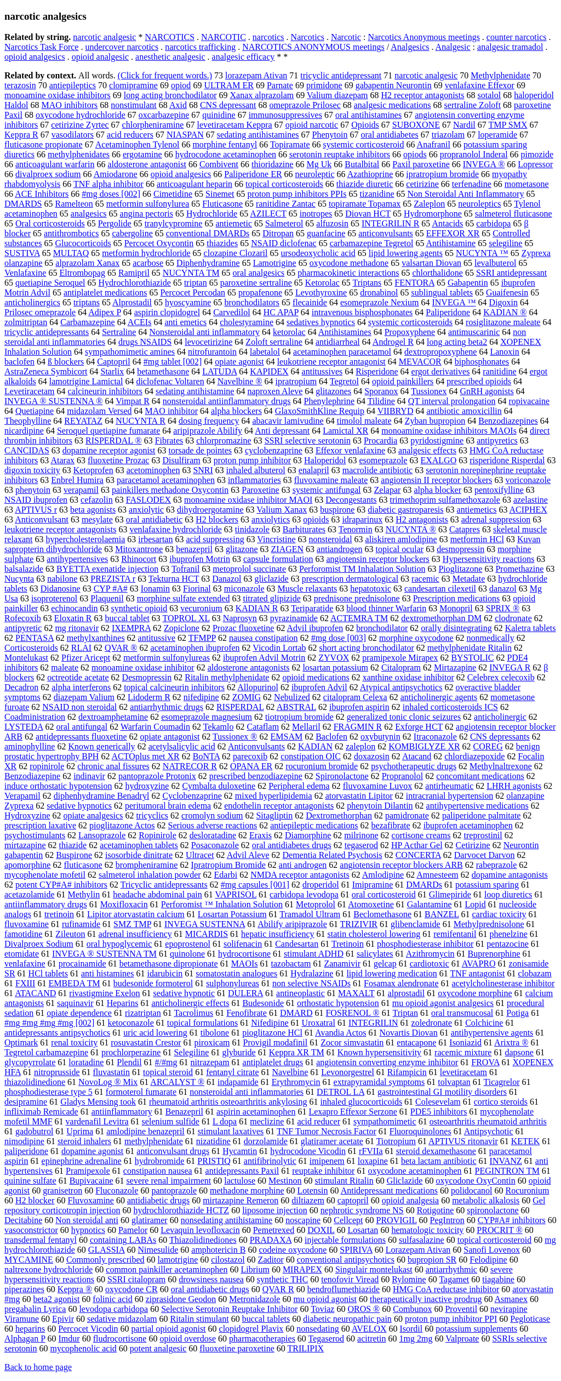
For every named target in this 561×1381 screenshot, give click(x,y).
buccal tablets (266, 1318)
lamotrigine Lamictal (86, 381)
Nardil (464, 124)
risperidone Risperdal (507, 460)
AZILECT (268, 213)
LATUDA (219, 371)
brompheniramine (147, 864)
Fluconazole (116, 1190)
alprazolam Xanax (87, 263)
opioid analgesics (34, 56)
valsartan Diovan (431, 263)
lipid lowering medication (391, 973)
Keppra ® (75, 1289)
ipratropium (296, 381)
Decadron (21, 687)
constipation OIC (310, 756)
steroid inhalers (84, 1141)
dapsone (519, 1052)
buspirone (337, 509)
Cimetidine (172, 193)
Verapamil (22, 795)
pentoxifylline (499, 490)
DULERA (245, 993)
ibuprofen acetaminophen (468, 825)
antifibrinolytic (270, 1161)
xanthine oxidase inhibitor (408, 677)
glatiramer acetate (332, 1141)
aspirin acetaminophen (255, 1111)
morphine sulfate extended (183, 598)
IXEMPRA (131, 628)
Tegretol (344, 381)
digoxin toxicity (32, 470)
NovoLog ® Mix (108, 1082)
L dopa (225, 1121)
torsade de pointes (200, 450)
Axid (178, 105)
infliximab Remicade (41, 1111)
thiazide (73, 845)
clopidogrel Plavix (251, 1328)
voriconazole (528, 480)
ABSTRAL (296, 707)
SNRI (203, 470)
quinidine (218, 115)
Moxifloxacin (124, 904)
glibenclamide (415, 924)
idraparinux (362, 519)
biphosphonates (482, 361)
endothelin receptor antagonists (279, 805)
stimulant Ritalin (344, 1180)
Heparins (123, 1003)
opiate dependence (79, 1013)
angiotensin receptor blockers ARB (401, 864)
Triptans (367, 282)
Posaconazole (215, 845)
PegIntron (447, 1220)
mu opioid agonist (325, 1299)
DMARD (296, 1013)
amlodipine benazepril (145, 1131)
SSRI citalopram (136, 1279)
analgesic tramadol (510, 47)
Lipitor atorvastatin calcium (136, 914)
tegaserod (361, 845)
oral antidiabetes (389, 134)
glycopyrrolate (29, 1062)
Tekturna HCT (173, 578)
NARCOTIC (223, 37)
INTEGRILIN (373, 1022)
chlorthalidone (438, 272)
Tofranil (185, 568)
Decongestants (350, 499)
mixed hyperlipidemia (273, 795)
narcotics (268, 37)
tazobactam (291, 963)
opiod (181, 85)
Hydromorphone (433, 213)
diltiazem (307, 1200)
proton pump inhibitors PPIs (297, 193)
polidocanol (472, 1190)
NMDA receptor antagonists (299, 874)
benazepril (194, 549)
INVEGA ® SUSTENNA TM (104, 953)
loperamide (497, 134)
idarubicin (164, 973)
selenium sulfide (170, 1121)
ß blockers (66, 361)
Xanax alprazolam (262, 95)
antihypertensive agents (492, 1032)
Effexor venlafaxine (350, 450)
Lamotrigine (274, 263)
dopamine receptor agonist (109, 450)
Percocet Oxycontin (159, 243)
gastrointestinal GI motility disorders (442, 1091)
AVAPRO (479, 963)
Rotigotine (435, 1210)
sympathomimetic (384, 1121)
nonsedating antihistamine (227, 1220)
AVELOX (369, 1328)
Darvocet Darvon (484, 855)
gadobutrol (34, 1131)
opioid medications (315, 677)
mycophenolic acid (83, 1348)
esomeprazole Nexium (379, 302)
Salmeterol (284, 223)
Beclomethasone (382, 914)
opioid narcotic (311, 124)
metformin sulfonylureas (166, 657)
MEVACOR (420, 361)
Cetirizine (473, 845)
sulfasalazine (421, 1239)
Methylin (84, 894)
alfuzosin (332, 223)
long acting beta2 (457, 341)
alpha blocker (437, 490)
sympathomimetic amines (130, 351)
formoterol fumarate (141, 1091)
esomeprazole (383, 460)
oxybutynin (380, 736)
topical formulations (202, 1022)
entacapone (416, 1042)
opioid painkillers (402, 381)
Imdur (69, 1338)
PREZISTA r (112, 578)
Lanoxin (504, 351)
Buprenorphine (494, 953)
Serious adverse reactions (212, 825)
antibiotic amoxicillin (463, 411)
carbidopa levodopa (304, 894)
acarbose (148, 263)
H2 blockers (217, 519)
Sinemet (219, 193)
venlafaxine (24, 963)
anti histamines (107, 973)
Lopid (475, 904)
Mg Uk (318, 164)
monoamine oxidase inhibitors (57, 95)
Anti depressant (282, 430)
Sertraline (119, 332)
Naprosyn (240, 618)
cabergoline (132, 233)
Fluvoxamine (91, 1200)
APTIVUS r (36, 509)
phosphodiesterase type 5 (48, 1091)
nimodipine (24, 1141)
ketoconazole (130, 1022)
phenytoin (32, 490)
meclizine (267, 1121)
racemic (425, 578)
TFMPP (202, 638)
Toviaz (322, 1309)
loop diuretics (508, 894)
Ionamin (155, 588)
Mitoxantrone (139, 549)
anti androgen (303, 864)
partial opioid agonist (168, 1328)
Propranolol (402, 776)
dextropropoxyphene (440, 351)
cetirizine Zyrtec (79, 124)
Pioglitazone (460, 568)
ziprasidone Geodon (181, 1299)
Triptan (405, 1013)
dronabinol (379, 292)
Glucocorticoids (83, 243)
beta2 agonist (56, 1299)
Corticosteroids (31, 647)
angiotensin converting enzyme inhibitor (387, 1062)
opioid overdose (187, 1338)
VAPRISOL (235, 894)
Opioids (365, 124)
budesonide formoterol (153, 983)
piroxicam (212, 1042)
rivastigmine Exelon (104, 993)
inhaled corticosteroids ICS (450, 707)
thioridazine (272, 164)
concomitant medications (480, 776)
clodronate (513, 618)
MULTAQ (71, 253)
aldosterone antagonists (249, 667)
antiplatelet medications (105, 292)
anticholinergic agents (439, 697)
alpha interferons (81, 687)
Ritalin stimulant (199, 1318)
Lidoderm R (149, 697)
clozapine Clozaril (236, 253)
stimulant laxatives (231, 1131)
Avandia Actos (340, 1032)
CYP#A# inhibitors (512, 1220)
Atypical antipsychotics (401, 687)
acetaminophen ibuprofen (195, 647)
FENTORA (414, 282)
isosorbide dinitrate (139, 855)
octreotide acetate (77, 677)
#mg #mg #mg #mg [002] (49, 1022)
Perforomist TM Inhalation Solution (362, 568)
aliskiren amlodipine (401, 539)
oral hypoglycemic (119, 943)
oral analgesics (259, 272)
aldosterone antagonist (146, 164)
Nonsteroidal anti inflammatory (204, 332)
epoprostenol (187, 943)
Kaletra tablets (530, 628)
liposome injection (274, 1210)
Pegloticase (530, 1318)
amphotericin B (218, 1249)
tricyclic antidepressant (340, 75)
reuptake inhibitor (323, 1170)
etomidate (21, 953)
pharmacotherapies (262, 1338)
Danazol (226, 578)
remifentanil (454, 934)
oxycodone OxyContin (475, 1180)
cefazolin (97, 499)
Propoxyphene (410, 332)
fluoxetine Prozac (118, 460)
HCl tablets (48, 973)
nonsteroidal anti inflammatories (247, 1091)
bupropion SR (432, 1259)
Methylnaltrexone (501, 766)
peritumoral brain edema (168, 805)
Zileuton (70, 934)
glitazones (333, 391)
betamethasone (163, 371)
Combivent (218, 164)
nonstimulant (134, 105)
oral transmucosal (462, 1013)
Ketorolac (322, 282)
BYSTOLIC (472, 657)
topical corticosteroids (284, 184)
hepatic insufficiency (277, 934)
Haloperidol (325, 460)
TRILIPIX (305, 1348)
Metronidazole (254, 1299)
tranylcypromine (174, 223)
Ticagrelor (502, 1082)
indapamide (238, 1082)
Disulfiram (181, 460)
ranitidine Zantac (286, 203)
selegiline (505, 243)
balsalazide (23, 568)
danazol (503, 588)
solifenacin (243, 943)
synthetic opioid (139, 608)
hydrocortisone (244, 953)
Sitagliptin (274, 815)
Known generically (101, 746)
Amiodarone (116, 174)
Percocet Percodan (192, 292)
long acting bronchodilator (170, 95)
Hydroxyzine (27, 815)
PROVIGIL (396, 1220)
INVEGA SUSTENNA (204, 924)
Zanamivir (342, 963)
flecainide (310, 302)
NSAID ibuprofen (35, 499)
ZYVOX (333, 657)
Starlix (112, 371)
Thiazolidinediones (203, 1239)
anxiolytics (270, 519)
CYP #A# (111, 588)
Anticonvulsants (256, 746)
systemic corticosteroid (363, 144)
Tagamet (454, 1279)
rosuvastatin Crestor (146, 1042)
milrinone (361, 835)
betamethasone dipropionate (168, 963)
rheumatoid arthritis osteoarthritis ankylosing (228, 1101)
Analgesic (453, 47)
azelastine (530, 499)
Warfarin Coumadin (155, 726)
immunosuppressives (285, 115)
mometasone (527, 184)
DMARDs (424, 884)
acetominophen (153, 470)
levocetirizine (208, 341)
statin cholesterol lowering (374, 934)
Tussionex (428, 391)
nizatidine (213, 1141)
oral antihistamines (368, 115)
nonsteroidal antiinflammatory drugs (227, 401)
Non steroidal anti (86, 1220)
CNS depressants (500, 736)
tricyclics (152, 815)
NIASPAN (185, 134)
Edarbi (226, 874)
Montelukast (26, 657)
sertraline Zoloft (472, 105)
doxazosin (372, 756)
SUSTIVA (22, 253)
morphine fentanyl (224, 144)
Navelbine (290, 1072)
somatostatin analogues (236, 973)
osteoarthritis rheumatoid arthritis (488, 1121)
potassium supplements (476, 1328)
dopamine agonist (92, 1151)
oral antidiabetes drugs (291, 845)
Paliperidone (448, 312)
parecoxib (250, 756)
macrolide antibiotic (377, 470)
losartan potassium (335, 667)
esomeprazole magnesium (206, 716)
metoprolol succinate (249, 568)
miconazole (244, 588)
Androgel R (393, 341)
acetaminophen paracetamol (342, 351)
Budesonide (263, 1003)
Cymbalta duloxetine (218, 786)
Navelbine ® (239, 381)
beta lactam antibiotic (439, 1161)
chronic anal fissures (113, 766)
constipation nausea (157, 1170)
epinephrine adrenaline (82, 1161)
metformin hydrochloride (146, 253)
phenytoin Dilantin (380, 805)
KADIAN (315, 746)
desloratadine (213, 835)
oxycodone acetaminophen (414, 1170)
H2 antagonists (422, 519)
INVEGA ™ (454, 302)
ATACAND (35, 993)
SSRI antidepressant (511, 272)
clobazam (534, 973)
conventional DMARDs (207, 233)
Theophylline (27, 420)
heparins (30, 1328)
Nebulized (292, 697)
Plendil (129, 1062)
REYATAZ (83, 420)
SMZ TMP (132, 924)
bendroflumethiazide (343, 1289)
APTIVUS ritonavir (463, 1141)
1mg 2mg (416, 1338)
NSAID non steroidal (79, 707)
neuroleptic (315, 174)
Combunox (412, 1309)
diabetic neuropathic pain (347, 1318)
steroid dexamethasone (436, 1151)
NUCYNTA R (140, 420)
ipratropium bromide (442, 174)
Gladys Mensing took (98, 1101)
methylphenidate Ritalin (469, 647)
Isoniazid (465, 1042)
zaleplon (360, 746)
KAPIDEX (269, 371)
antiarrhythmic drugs (166, 707)
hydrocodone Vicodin (308, 1151)
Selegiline (191, 1052)
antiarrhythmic (451, 1269)
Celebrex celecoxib (501, 677)
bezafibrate (390, 825)
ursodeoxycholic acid (317, 253)
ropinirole (47, 766)
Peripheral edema (299, 786)
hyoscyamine (188, 302)
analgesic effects (427, 450)
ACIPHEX (528, 509)
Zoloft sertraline (273, 341)
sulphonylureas (232, 983)
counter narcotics (516, 37)
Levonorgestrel (347, 1072)
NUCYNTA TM (191, 272)
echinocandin (74, 608)
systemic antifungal (327, 490)
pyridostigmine (436, 440)
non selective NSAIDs (311, 983)
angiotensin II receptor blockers (436, 480)
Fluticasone (222, 203)
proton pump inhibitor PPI (451, 1318)
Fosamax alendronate (401, 983)
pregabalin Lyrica (35, 1309)
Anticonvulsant (41, 519)
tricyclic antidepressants (46, 332)
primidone (324, 85)
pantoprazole (174, 1190)
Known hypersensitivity (379, 1052)
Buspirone (74, 855)
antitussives (322, 371)
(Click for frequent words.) (165, 75)
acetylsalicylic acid (181, 746)
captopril (353, 1200)
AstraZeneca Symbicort (46, 371)
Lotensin (312, 1190)
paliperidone (26, 1151)
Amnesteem (437, 874)
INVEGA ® (484, 164)
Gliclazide (405, 1180)
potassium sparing (487, 884)
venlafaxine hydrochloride (175, 529)
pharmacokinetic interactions (348, 272)
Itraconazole (435, 736)
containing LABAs (123, 1239)
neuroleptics (479, 203)
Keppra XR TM (296, 1052)
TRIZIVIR (358, 924)
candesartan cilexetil (440, 588)
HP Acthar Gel (417, 845)
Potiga (517, 1013)
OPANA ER (251, 766)
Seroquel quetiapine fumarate (108, 430)
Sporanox (381, 391)
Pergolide (114, 223)
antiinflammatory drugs (45, 904)
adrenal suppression (496, 519)
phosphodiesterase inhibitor (425, 943)
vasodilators (72, 134)
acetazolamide (29, 894)
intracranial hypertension (450, 795)
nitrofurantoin (212, 351)
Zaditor (271, 1259)
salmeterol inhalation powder (150, 874)
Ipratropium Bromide (228, 864)
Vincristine (276, 539)
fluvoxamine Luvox (378, 786)
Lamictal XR (345, 430)
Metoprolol (315, 904)
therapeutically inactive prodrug (426, 1299)
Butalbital (362, 164)
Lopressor (535, 164)
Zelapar (387, 490)
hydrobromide (160, 1161)
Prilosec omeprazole (40, 312)
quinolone (187, 953)
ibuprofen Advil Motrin (264, 657)
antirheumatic (449, 786)
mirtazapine (25, 845)
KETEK (525, 1141)
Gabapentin (468, 282)
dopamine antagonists (510, 874)
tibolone (215, 1032)
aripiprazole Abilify (207, 430)
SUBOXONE (416, 124)
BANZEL (442, 914)
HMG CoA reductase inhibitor (446, 1289)
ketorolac (289, 332)
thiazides (222, 243)
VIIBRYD (395, 411)
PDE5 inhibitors (438, 1111)
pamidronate (407, 815)
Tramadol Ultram (309, 914)
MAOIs (244, 963)
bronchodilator (382, 628)
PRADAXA (270, 1239)
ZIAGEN (287, 549)
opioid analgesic (100, 56)
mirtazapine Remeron (240, 1200)
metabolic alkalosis (485, 1200)
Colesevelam (438, 1101)
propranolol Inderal (474, 154)
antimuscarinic (474, 332)
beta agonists (93, 509)
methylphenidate (153, 1141)
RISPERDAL (240, 707)
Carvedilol (231, 312)
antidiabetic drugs (158, 1200)
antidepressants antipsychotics (57, 1032)
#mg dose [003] (338, 638)
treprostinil (483, 835)
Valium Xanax (281, 509)
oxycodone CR (131, 1289)
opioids (316, 519)
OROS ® (363, 1309)
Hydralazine (311, 973)
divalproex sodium (48, 174)
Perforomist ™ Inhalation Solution (222, 904)
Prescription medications (456, 598)
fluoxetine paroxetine (236, 1348)
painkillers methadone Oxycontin (170, 490)
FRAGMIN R (358, 726)
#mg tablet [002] (173, 361)
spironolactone (492, 1210)
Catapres (464, 529)
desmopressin (460, 549)
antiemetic (233, 223)
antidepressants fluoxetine (81, 736)
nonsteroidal (330, 539)
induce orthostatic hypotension (58, 786)
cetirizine (422, 184)
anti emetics (185, 322)
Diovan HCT (368, 213)
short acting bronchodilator (366, 647)
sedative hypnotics (79, 805)
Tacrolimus (193, 1013)
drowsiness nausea (211, 1279)
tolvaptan (454, 1082)
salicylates (375, 953)
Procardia (380, 440)
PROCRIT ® (499, 1230)
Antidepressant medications (389, 1190)
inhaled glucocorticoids (361, 1101)
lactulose (239, 1180)
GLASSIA (106, 1249)
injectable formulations (345, 1239)
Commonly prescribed (105, 1259)
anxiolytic (146, 509)
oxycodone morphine (475, 993)
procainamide (82, 963)
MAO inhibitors (70, 105)
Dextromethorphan (339, 815)
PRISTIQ (213, 1161)
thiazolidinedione (34, 1082)
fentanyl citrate (232, 1072)
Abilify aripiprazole (292, 924)
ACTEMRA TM (359, 618)
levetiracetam (463, 1072)
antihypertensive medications (477, 805)
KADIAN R (257, 608)
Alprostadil (132, 302)
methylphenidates (79, 154)
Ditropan (278, 233)
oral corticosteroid (384, 894)
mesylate (97, 519)
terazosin (20, 85)
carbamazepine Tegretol (372, 243)
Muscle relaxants (307, 588)
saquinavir (75, 1003)
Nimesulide (158, 1249)
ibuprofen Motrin (199, 559)
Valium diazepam (337, 95)
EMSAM (286, 736)
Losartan (362, 1230)
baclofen (19, 361)
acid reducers (130, 134)
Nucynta (19, 578)
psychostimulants (34, 835)
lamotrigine (178, 1259)
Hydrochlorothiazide (135, 282)
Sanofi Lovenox (491, 1249)
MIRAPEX (302, 1269)
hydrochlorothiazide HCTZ (182, 1210)
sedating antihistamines (258, 134)
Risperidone (377, 371)
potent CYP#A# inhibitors (61, 884)
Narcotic (346, 37)
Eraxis (260, 835)
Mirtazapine (455, 667)
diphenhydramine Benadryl (102, 795)
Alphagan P (24, 1338)
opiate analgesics (93, 815)
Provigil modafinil (275, 1042)
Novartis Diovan (409, 1032)
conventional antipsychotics (345, 1259)
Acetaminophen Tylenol (137, 144)
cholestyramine (246, 322)
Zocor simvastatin (351, 1042)
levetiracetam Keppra (234, 124)
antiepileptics (72, 85)
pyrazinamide (294, 618)
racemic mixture (462, 1052)
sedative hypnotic (184, 993)
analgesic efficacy (243, 56)
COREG (488, 746)
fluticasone (83, 864)
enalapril (314, 470)
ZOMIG (246, 697)
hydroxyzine (147, 786)
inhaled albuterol (255, 470)
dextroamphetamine (113, 716)
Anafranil (433, 144)
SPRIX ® (503, 608)
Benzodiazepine (32, 776)
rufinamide (81, 924)
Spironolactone (342, 776)
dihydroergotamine (210, 509)
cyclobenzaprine (273, 450)
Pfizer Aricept (85, 657)
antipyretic (23, 628)
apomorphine (27, 864)
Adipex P (104, 312)
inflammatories (254, 480)
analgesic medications (392, 105)
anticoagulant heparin (194, 184)
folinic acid (112, 1299)
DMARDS (23, 203)
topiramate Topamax (364, 203)
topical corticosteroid (494, 1239)
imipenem (327, 1161)
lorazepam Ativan (256, 75)
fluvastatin (111, 1072)
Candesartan (296, 943)
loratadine (86, 1062)
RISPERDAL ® (113, 440)
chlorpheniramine (153, 124)
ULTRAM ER (229, 85)
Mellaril (306, 726)
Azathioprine (370, 174)
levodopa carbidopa (113, 1309)
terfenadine (471, 184)
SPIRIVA (356, 1249)
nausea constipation (263, 638)
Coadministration (34, 716)
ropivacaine (529, 401)
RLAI (81, 647)
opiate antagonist (170, 736)
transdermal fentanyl (40, 1239)
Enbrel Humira (77, 480)
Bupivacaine (91, 1180)
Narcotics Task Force (41, 47)
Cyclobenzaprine (191, 795)
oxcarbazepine (164, 115)
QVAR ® (121, 647)
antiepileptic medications (314, 825)
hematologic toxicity (427, 1230)
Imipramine (372, 884)
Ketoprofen (93, 470)
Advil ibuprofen (315, 628)
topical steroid (168, 1072)
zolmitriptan (25, 322)
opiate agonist (239, 361)
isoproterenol (54, 598)
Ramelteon (74, 203)
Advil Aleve (248, 855)
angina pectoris (146, 213)
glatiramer (149, 1220)
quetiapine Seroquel (50, 282)
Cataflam (263, 726)
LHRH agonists (513, 786)
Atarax (62, 460)
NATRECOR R (190, 766)
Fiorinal (197, 588)
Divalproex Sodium (38, 943)
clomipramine (133, 85)
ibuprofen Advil (319, 687)
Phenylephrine (329, 401)
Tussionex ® (235, 736)
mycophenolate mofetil (44, 874)
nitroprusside (57, 1072)
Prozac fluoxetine (243, 628)
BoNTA (206, 756)
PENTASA (34, 638)
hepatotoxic (370, 588)
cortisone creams (421, 835)
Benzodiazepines (507, 420)
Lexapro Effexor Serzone (352, 1111)
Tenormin (356, 529)
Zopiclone (181, 628)
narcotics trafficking (200, 47)
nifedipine (201, 697)
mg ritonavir (77, 628)
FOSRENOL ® (352, 1013)
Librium (255, 1269)
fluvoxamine (26, 924)
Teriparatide (312, 608)
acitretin (371, 1338)
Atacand (416, 756)
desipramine (25, 1101)
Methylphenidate (500, 75)
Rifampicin (407, 1072)
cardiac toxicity (499, 914)
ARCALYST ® (177, 1082)
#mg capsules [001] (255, 884)
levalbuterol (495, 263)
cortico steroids (501, 1101)
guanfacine (326, 233)
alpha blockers (236, 411)
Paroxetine (260, 490)
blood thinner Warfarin (386, 608)
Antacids (447, 223)
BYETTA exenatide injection (107, 568)
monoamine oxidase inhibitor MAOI (248, 499)
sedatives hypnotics (321, 322)
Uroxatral (318, 1022)
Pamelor (132, 1230)
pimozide (537, 154)
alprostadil (406, 993)
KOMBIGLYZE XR (424, 746)
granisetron (62, 1190)
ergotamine (142, 154)
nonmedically (490, 638)
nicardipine (24, 430)
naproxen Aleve (274, 391)
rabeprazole (496, 864)
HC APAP (281, 312)
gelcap (385, 963)
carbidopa (493, 223)
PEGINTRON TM (506, 1170)
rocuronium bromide (321, 766)
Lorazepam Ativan (418, 1249)
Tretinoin (347, 943)
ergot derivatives (440, 371)
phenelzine (508, 934)
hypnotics (88, 1230)
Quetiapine (34, 411)
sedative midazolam (122, 1318)
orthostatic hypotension (338, 1003)
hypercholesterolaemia (85, 539)
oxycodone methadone (349, 263)
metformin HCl (477, 539)
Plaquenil (106, 598)
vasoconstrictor (31, 1230)
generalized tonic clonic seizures (404, 716)
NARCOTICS (169, 37)
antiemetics (477, 509)
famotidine (23, 934)
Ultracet (200, 855)
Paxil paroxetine (420, 164)
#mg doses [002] (111, 193)
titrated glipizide (271, 598)
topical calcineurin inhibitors (174, 687)
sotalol (489, 95)
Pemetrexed (274, 1230)
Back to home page (38, 1367)
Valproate (462, 1338)
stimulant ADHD (314, 953)
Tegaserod (326, 1338)
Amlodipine (383, 874)
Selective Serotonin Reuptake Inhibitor (229, 1309)
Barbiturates (304, 529)
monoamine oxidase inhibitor (142, 667)
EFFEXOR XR (452, 233)
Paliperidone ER (253, 174)
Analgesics (410, 47)
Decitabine (23, 1220)
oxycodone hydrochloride (80, 115)
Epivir (63, 1318)
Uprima (79, 1131)
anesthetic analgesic (170, 56)
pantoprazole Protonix (157, 776)
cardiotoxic (429, 963)
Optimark (21, 1042)
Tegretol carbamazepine (46, 1052)
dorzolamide (266, 1141)
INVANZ (506, 1161)
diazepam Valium (84, 697)
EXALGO (438, 460)
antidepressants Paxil (242, 1170)
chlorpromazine (223, 440)
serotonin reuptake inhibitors (339, 154)
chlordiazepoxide (474, 756)
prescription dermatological (350, 578)
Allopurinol (257, 687)
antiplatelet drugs (273, 1062)
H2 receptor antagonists (423, 95)
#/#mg (166, 1062)
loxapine (373, 1161)
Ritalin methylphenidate (227, 677)
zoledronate (432, 1022)
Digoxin (503, 302)
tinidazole (252, 529)
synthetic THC (282, 1279)
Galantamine (429, 904)
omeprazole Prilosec (305, 105)
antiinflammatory (121, 1111)
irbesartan (155, 539)
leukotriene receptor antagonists (60, 529)
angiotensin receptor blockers (377, 559)
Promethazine (519, 568)
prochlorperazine (131, 1052)
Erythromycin (296, 1082)
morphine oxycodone (416, 638)
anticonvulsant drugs (172, 1151)
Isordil (410, 1328)
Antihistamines (344, 332)
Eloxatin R (73, 618)
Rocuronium (527, 1190)
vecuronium (201, 608)
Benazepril (184, 1111)
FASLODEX (148, 499)
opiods (415, 154)
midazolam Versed (99, 411)
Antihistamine (451, 243)
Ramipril (134, 272)
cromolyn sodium (212, 815)
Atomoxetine (371, 904)
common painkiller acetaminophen (166, 1269)
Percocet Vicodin (88, 1328)
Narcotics (307, 37)
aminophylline (29, 746)
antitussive (156, 638)
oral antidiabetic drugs (210, 1289)
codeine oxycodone (293, 1249)
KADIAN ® (504, 312)
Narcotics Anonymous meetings (423, 37)
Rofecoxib (22, 618)
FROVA (485, 1062)
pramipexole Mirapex (400, 657)
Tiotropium (396, 1141)
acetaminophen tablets (139, 845)
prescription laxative (40, 825)
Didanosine (61, 588)
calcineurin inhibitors (105, 391)
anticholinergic (500, 716)
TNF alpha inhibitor (108, 184)
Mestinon (284, 1180)
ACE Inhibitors (41, 193)
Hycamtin (239, 1151)
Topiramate (290, 144)
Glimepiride (450, 894)
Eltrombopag (82, 272)
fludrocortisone (120, 1338)
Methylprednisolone (489, 924)
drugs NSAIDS (144, 341)
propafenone (260, 292)
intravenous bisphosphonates (362, 312)
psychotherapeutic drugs (413, 766)
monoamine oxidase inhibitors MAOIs (449, 430)
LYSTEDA (23, 726)
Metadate (469, 578)
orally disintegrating (456, 628)
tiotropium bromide (299, 716)
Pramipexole (88, 1170)
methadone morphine (247, 1190)
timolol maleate (364, 420)
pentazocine (507, 943)
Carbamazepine (87, 322)
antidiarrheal (338, 341)
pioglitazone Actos (122, 825)
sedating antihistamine (195, 391)
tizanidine (376, 193)
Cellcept (348, 1220)
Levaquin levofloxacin (200, 1230)
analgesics (89, 213)
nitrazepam (210, 1062)
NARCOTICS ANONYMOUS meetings (313, 47)
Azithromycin (430, 953)
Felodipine (488, 1259)
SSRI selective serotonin (308, 440)
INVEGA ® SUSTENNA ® (53, 401)
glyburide (238, 1052)
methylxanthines (96, 638)
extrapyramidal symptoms (379, 1082)
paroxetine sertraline (256, 282)
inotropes (316, 213)
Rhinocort (138, 559)
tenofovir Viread (350, 1279)
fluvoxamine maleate (331, 480)
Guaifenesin (507, 292)
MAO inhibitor (171, 411)
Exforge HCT (419, 726)
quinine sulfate (30, 1180)
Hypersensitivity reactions (489, 559)
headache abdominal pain (157, 894)
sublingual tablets (442, 292)
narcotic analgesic (104, 37)
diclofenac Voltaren (170, 381)
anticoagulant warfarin (54, 164)
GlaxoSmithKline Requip (319, 411)
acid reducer (318, 1121)
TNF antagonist (477, 973)
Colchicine (484, 1022)
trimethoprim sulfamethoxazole (445, 499)
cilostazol (227, 1259)
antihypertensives (77, 559)
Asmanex (511, 1299)
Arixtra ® (511, 1042)
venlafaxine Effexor (479, 85)
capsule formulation (278, 559)
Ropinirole (157, 835)
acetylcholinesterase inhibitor (503, 983)
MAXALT (356, 993)
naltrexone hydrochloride (48, 1269)
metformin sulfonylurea (148, 203)
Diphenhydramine (208, 263)
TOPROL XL (186, 618)
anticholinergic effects (190, 1003)
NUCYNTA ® (411, 529)
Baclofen (331, 736)
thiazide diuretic (364, 184)
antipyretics (497, 440)
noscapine (302, 1220)
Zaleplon (429, 203)
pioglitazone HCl (272, 1032)
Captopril (113, 361)
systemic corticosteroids (410, 322)
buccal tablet (127, 618)
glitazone (242, 549)
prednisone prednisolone (357, 598)
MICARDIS (206, 934)
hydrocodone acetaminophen (225, 154)
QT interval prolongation (452, 401)
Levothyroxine (321, 292)
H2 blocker (35, 1200)
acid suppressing (215, 539)
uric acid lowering (155, 1032)
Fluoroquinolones (420, 1131)
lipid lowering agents (406, 253)
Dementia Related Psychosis (332, 855)
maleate (64, 667)
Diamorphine (308, 835)
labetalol (265, 351)
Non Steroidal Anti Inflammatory (466, 193)
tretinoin (59, 914)
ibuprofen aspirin (359, 707)
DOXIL (320, 1230)
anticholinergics (32, 302)
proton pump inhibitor (252, 460)
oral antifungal (81, 726)
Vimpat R (133, 401)
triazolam (448, 134)
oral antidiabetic (154, 519)
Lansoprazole (101, 835)
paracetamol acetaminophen (166, 480)
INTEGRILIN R (390, 223)
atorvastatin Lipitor (359, 795)
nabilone (62, 578)
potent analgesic (158, 1348)
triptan (195, 282)
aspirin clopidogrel (167, 312)
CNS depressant (228, 105)
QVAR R (278, 1289)
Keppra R (21, 134)
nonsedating (317, 1328)
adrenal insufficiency (135, 934)
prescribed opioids (478, 381)
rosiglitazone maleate (503, 322)
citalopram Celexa (355, 697)
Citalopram (401, 667)
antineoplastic (300, 993)
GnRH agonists (486, 391)
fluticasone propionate (43, 144)
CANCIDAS (26, 450)
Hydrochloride (211, 213)
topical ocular (400, 549)
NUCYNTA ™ (482, 253)
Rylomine (409, 1279)
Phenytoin (330, 134)
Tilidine (381, 401)
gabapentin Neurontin (394, 85)
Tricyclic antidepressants (164, 884)
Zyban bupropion (435, 420)
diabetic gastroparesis (405, 509)
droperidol (320, 884)
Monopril (455, 608)
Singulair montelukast (374, 1269)
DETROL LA (340, 1091)
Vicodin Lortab (279, 647)
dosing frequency (209, 420)
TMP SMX (508, 124)
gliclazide (272, 578)
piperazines (24, 1289)
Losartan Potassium (232, 914)
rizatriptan (143, 1013)
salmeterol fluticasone (513, 213)
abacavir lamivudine (288, 420)
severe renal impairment (169, 1180)
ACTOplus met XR (146, 756)
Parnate (280, 85)
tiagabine (498, 1279)
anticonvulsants (385, 233)
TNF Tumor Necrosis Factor (326, 1131)
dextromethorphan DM (441, 618)
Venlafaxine (25, 272)
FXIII (25, 983)
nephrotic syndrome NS (362, 1210)
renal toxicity (74, 1042)
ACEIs (140, 322)
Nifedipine (269, 1022)
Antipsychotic (488, 1131)
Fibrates (169, 440)
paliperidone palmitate (481, 815)
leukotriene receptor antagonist (331, 361)
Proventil (461, 1309)
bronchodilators (251, 302)
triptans (86, 302)
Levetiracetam (29, 391)
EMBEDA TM (74, 983)
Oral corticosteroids (50, 223)
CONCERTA (418, 855)
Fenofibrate (246, 1013)
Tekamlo (218, 726)
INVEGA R (509, 667)
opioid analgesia (410, 1200)
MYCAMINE (28, 1259)
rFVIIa (371, 1151)
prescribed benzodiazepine (255, 776)
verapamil (81, 490)
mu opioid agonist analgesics (443, 1003)
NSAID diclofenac (284, 243)
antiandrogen (340, 549)
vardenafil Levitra (97, 1121)
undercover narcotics (121, 47)
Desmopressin (147, 677)
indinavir (89, 776)
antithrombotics (71, 233)
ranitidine (499, 371)
